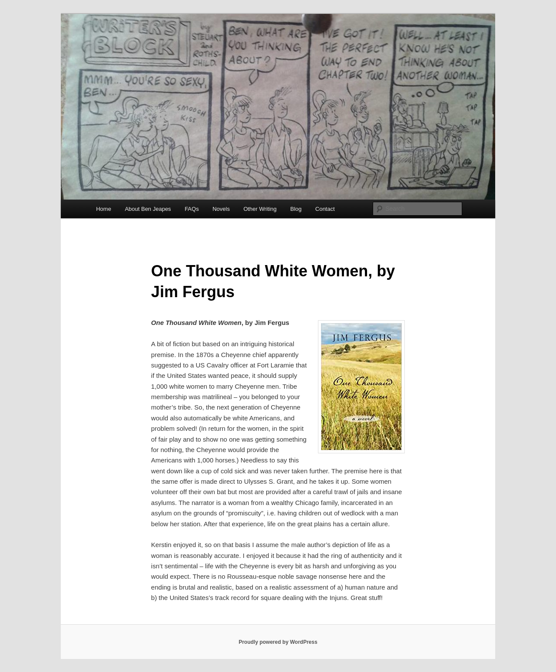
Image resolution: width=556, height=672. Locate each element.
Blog (295, 209)
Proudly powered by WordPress (277, 642)
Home (103, 209)
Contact (325, 209)
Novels (221, 209)
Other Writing (259, 209)
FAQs (192, 209)
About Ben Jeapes (148, 209)
